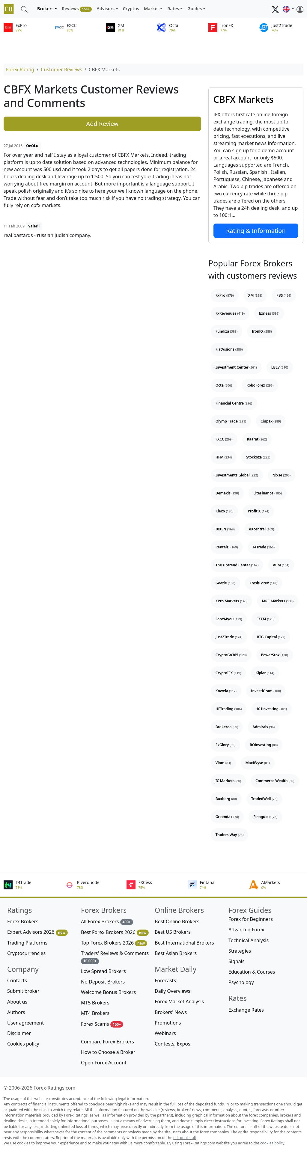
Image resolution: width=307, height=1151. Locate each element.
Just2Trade (229, 636)
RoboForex (259, 385)
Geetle (225, 583)
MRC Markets (278, 601)
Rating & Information (256, 231)
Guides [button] (194, 8)
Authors (16, 1012)
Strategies (239, 951)
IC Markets (228, 780)
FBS (283, 295)
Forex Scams (102, 1024)
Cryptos (131, 8)
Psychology (241, 982)
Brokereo (227, 726)
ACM (281, 565)
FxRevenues (230, 313)
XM (255, 295)
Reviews (77, 9)
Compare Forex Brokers (107, 1041)
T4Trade (263, 547)
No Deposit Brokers (103, 981)
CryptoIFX (228, 672)
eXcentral (261, 529)
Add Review (102, 124)
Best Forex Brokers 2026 (115, 932)
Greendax (227, 816)
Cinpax (271, 421)
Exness (269, 313)
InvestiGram (266, 690)
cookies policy (272, 1143)
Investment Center (236, 367)
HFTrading (229, 708)
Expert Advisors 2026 (37, 932)
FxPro (225, 295)
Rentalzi (227, 547)
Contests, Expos (172, 1043)
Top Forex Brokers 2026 (114, 942)
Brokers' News (171, 1012)
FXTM (265, 618)
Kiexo (225, 511)
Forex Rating (20, 69)
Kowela (226, 690)
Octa (224, 385)
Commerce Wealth (274, 780)
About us (17, 1001)
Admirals (263, 726)
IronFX (262, 331)
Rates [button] (173, 8)
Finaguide (265, 816)
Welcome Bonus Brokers (108, 992)
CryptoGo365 (231, 654)
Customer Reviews (61, 69)
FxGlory (225, 744)
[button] (288, 9)
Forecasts (165, 980)
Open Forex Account (104, 1062)
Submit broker (23, 991)
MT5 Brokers (95, 1002)
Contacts (17, 980)
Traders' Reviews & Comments (115, 957)
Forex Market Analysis (179, 1001)
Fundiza (226, 331)
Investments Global (237, 475)
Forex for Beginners (250, 919)
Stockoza (258, 457)
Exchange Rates (246, 1010)
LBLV (279, 367)
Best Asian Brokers (176, 953)
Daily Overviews (172, 991)
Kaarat (257, 439)
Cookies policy (23, 1043)
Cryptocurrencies (26, 953)
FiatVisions (229, 349)
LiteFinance (267, 493)
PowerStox (274, 654)
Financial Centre (234, 403)
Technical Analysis (248, 940)
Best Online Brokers (177, 921)
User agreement (25, 1022)
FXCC (224, 439)
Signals (236, 961)
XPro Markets (232, 601)
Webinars (165, 1033)
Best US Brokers (173, 932)
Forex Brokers (22, 921)
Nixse (282, 475)
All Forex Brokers (107, 921)
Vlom (223, 762)
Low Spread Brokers (103, 971)
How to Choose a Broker (108, 1052)
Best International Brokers (184, 942)
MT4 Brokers (95, 1013)
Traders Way (230, 834)
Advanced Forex (246, 929)
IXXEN (225, 529)
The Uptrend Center (237, 565)
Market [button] (151, 8)
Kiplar (264, 672)
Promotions (168, 1022)
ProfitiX (258, 511)
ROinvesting (264, 744)
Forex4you (229, 618)
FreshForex (263, 583)
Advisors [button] (106, 8)
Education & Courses (251, 972)
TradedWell (264, 798)
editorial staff (184, 1137)
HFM (224, 457)
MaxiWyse (258, 762)
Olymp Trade (231, 421)
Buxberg (226, 798)
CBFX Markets (243, 99)
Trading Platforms (27, 942)
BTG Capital (271, 636)
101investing (271, 708)
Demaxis (227, 493)
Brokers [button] (45, 8)
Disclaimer (19, 1033)
